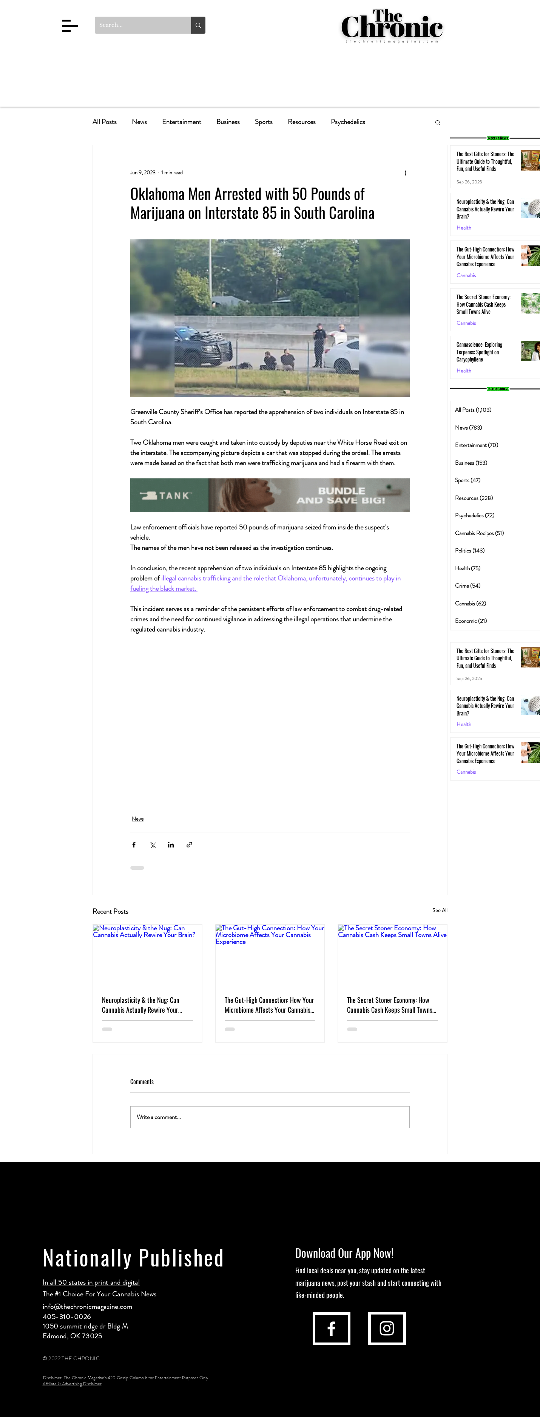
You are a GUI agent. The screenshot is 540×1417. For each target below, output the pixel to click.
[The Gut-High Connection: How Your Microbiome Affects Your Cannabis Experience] (270, 955)
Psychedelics (348, 122)
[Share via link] (189, 844)
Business (228, 122)
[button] (70, 26)
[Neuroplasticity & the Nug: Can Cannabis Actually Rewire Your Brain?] (147, 955)
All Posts (105, 122)
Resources (302, 122)
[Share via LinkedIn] (170, 844)
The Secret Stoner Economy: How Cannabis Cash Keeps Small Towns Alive (389, 1005)
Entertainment (181, 122)
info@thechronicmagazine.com (88, 1306)
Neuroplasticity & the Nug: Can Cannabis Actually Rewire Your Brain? (140, 1005)
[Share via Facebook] (133, 844)
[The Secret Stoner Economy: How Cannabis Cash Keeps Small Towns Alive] (392, 955)
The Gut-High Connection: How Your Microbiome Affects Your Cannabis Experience (269, 1005)
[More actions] (405, 172)
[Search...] (137, 25)
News (139, 122)
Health (464, 228)
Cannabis (466, 275)
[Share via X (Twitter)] (152, 844)
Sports (264, 122)
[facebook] (331, 1328)
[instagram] (387, 1328)
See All (439, 910)
